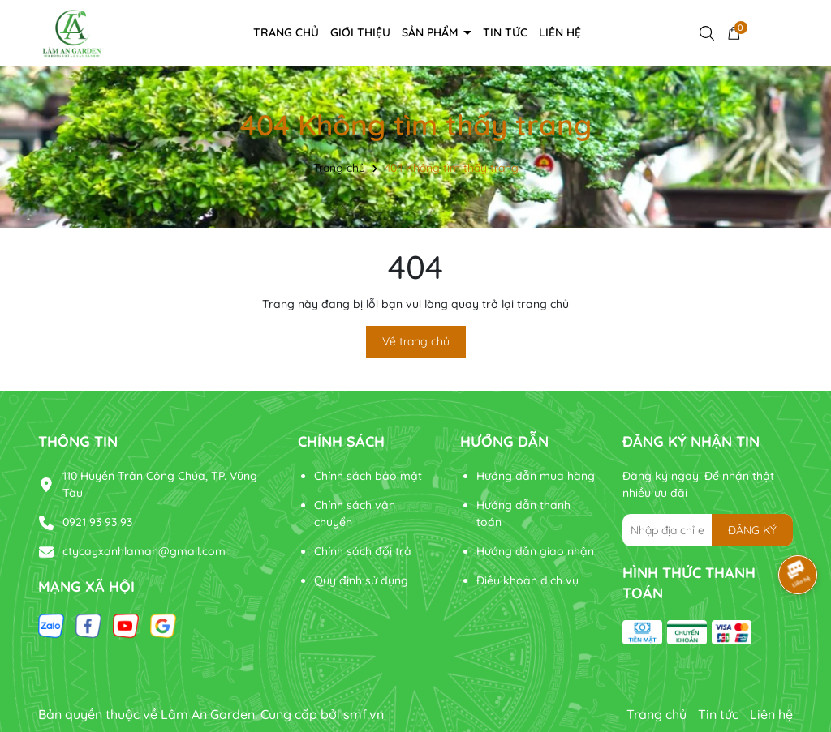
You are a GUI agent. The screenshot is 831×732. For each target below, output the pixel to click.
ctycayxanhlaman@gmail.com (144, 551)
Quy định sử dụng (361, 580)
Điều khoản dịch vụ (527, 580)
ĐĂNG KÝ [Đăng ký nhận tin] (752, 530)
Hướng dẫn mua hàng (535, 476)
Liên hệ (560, 32)
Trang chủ (286, 32)
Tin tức (505, 32)
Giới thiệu (360, 32)
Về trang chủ (416, 341)
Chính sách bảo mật (368, 476)
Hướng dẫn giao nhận (535, 551)
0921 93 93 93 (97, 522)
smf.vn (363, 714)
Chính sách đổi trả (362, 551)
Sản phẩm (432, 32)
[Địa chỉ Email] (707, 530)
